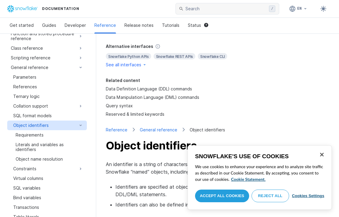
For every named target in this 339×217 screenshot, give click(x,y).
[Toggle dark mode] (323, 9)
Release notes (139, 25)
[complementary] (217, 55)
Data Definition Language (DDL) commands (149, 88)
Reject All (270, 195)
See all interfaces (126, 64)
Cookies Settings (308, 195)
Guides (49, 25)
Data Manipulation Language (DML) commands (152, 97)
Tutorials (170, 25)
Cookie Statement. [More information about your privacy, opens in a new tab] (248, 179)
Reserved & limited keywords (135, 114)
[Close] (321, 154)
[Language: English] (298, 9)
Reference (105, 25)
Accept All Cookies (222, 195)
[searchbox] (226, 8)
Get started (22, 25)
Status (198, 25)
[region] (260, 177)
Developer (75, 25)
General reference (158, 129)
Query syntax (119, 105)
